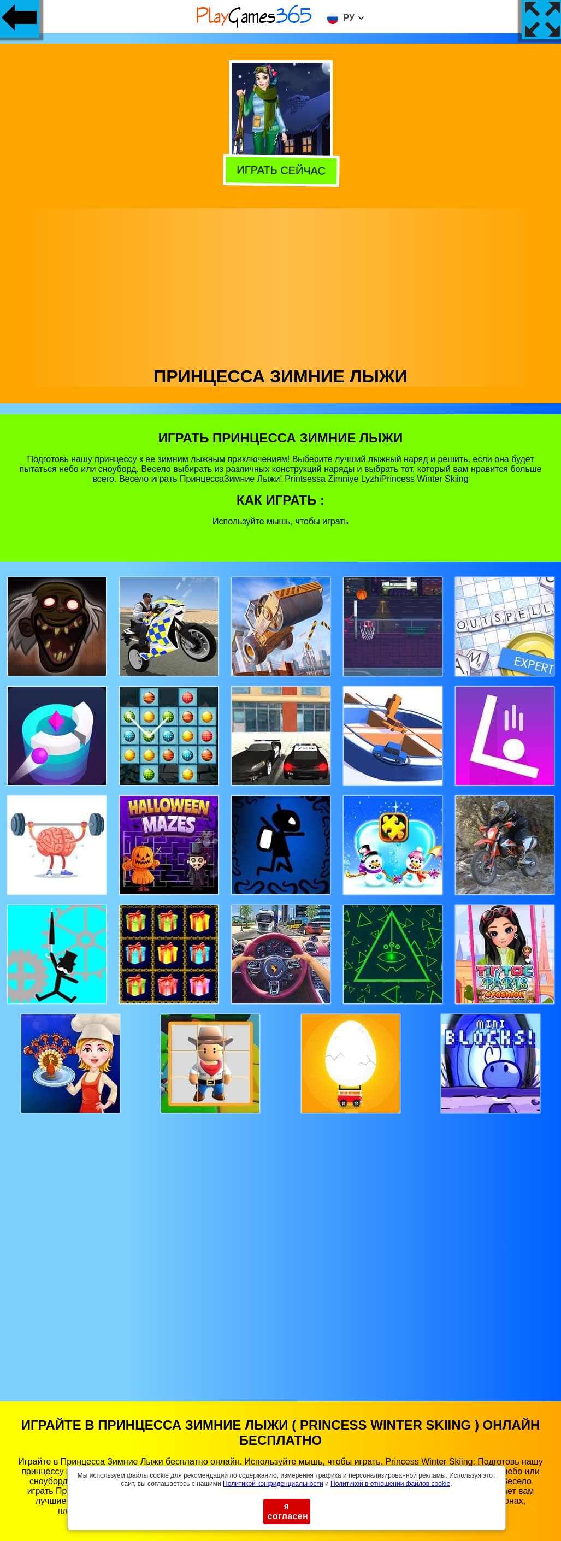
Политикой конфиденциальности (273, 1483)
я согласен (288, 1511)
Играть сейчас (278, 171)
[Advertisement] (280, 284)
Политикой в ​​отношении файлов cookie (390, 1483)
